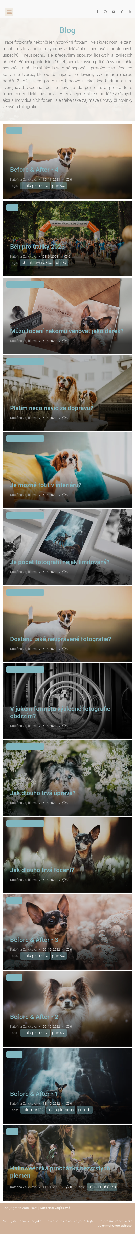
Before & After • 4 (34, 169)
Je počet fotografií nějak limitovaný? (60, 562)
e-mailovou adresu (117, 1225)
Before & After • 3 (34, 939)
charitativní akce (37, 262)
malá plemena (35, 185)
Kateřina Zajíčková (23, 179)
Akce (12, 207)
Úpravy (14, 130)
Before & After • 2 (34, 1016)
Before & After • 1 (34, 1093)
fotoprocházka (102, 1186)
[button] (9, 12)
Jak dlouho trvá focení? (42, 870)
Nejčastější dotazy (25, 284)
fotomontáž (33, 1109)
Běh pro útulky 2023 (37, 246)
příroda (58, 185)
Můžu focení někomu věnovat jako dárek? (67, 331)
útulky (61, 262)
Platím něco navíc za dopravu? (51, 408)
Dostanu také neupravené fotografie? (60, 639)
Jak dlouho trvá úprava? (43, 793)
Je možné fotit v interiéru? (45, 485)
